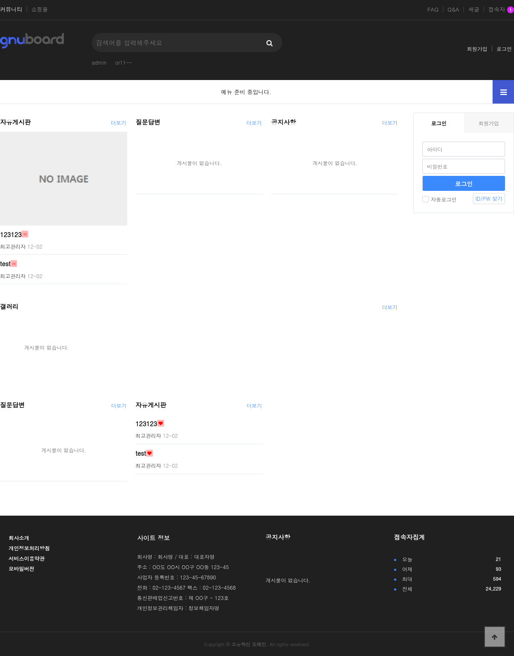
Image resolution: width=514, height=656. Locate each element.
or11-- (123, 62)
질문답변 (148, 122)
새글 (473, 9)
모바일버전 (21, 568)
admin (99, 62)
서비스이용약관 (27, 558)
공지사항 (283, 122)
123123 (10, 234)
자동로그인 (439, 199)
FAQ (432, 9)
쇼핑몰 (39, 9)
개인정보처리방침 (29, 548)
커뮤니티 (11, 9)
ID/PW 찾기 (488, 198)
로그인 (504, 48)
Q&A (454, 9)
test (5, 263)
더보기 (118, 122)
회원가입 (477, 48)
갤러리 (9, 306)
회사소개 (19, 537)
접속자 (501, 9)
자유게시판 (15, 122)
